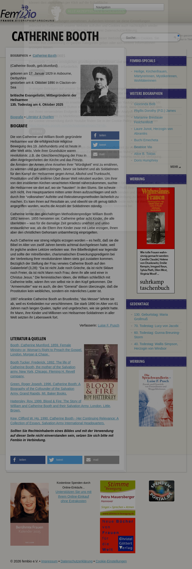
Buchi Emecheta (146, 140)
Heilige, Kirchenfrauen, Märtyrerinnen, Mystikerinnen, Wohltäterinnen (155, 75)
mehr (174, 166)
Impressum (49, 561)
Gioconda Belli (144, 104)
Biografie (16, 117)
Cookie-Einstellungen (111, 561)
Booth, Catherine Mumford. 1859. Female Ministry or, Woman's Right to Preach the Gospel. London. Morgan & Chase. (46, 349)
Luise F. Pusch (108, 325)
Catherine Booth (44, 55)
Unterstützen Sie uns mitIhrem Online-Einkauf (74, 496)
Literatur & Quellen (40, 117)
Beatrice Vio (143, 147)
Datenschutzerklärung (76, 561)
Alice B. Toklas (145, 154)
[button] (105, 135)
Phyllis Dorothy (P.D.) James (155, 111)
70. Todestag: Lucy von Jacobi (156, 326)
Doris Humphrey (146, 160)
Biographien (19, 55)
